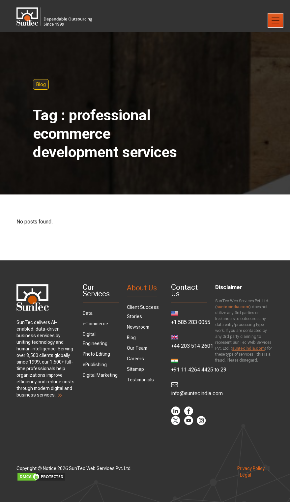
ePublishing (95, 364)
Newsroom (138, 327)
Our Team (137, 348)
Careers (135, 358)
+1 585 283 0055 (189, 318)
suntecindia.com (233, 307)
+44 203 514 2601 (189, 342)
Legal (245, 475)
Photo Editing (96, 354)
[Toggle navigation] (275, 20)
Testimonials (140, 379)
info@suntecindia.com (189, 389)
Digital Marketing (100, 375)
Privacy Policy (251, 468)
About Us (142, 287)
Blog (41, 84)
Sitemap (135, 369)
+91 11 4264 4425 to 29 (189, 366)
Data (88, 313)
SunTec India (54, 12)
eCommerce (95, 323)
